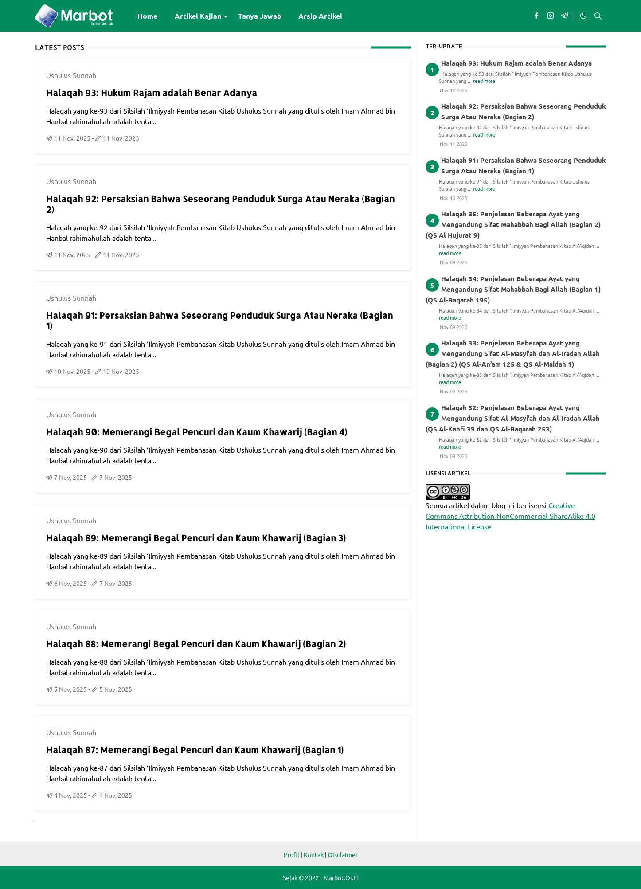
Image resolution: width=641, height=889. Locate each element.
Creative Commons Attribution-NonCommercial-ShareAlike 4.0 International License (510, 516)
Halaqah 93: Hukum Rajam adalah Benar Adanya (151, 92)
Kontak (314, 854)
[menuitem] (147, 16)
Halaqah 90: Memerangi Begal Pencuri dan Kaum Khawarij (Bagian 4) (196, 432)
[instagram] (550, 16)
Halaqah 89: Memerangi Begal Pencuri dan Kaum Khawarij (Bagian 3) (196, 538)
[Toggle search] (598, 16)
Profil (291, 854)
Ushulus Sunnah (71, 74)
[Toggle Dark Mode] (583, 15)
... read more (481, 80)
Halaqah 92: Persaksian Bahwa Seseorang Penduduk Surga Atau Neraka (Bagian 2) (220, 204)
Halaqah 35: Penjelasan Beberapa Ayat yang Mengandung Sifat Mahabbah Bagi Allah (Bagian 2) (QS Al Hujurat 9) (513, 224)
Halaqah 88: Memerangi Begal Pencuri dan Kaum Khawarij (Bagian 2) (196, 644)
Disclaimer (343, 854)
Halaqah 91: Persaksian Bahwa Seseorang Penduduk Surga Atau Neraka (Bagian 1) (219, 320)
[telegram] (565, 16)
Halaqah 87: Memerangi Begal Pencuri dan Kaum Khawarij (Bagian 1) (195, 750)
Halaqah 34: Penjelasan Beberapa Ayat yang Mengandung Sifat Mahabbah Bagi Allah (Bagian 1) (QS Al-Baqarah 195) (513, 289)
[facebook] (536, 16)
